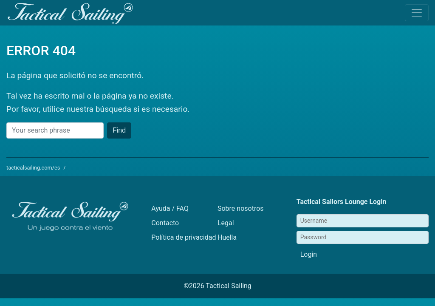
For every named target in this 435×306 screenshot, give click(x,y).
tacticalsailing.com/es (33, 167)
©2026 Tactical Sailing (217, 286)
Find (119, 130)
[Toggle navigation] (417, 12)
